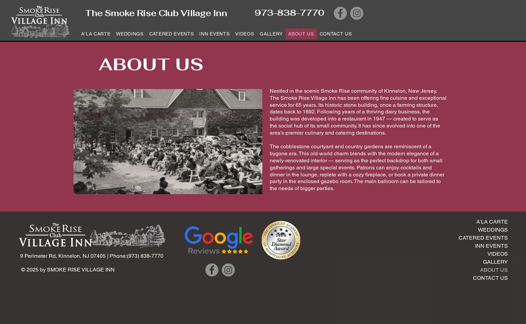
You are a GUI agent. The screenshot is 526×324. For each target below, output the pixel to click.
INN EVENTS (491, 246)
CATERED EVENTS (483, 238)
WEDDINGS (493, 230)
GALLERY (495, 262)
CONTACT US (490, 278)
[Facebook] (340, 13)
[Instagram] (356, 13)
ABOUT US (494, 270)
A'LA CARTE (492, 222)
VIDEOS (497, 254)
